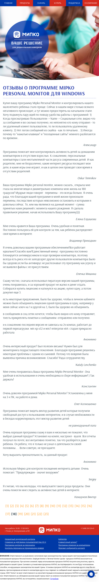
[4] (22, 506)
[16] (89, 506)
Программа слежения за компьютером (74, 545)
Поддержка (74, 3)
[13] (70, 506)
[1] (7, 506)
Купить (57, 3)
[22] (39, 514)
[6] (32, 506)
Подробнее (54, 579)
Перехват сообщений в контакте (71, 548)
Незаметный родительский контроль (20, 539)
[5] (27, 506)
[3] (17, 506)
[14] (77, 506)
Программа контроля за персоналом (20, 545)
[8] (42, 506)
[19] (20, 514)
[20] (27, 514)
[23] (46, 514)
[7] (37, 506)
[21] (33, 514)
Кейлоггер (62, 539)
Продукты (25, 3)
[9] (47, 506)
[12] (64, 506)
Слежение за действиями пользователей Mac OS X (25, 542)
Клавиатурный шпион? (67, 542)
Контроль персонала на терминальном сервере (24, 548)
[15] (83, 506)
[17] (7, 514)
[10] (52, 506)
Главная (8, 3)
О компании (91, 3)
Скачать (41, 3)
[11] (58, 506)
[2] (12, 506)
